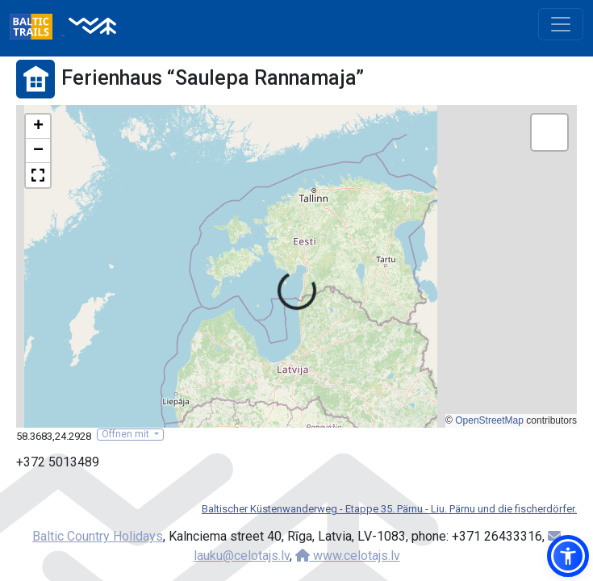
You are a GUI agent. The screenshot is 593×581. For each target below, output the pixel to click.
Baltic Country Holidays (97, 536)
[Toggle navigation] (560, 24)
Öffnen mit (127, 434)
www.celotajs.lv (347, 555)
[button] (38, 127)
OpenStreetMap (489, 420)
